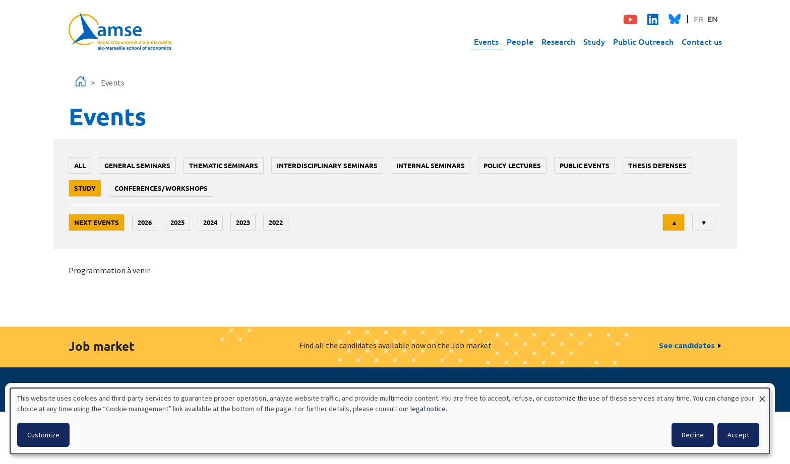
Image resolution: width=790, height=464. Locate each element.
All (80, 165)
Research (558, 41)
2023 (243, 222)
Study (594, 41)
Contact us (702, 41)
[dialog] (390, 421)
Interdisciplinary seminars (327, 165)
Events (486, 41)
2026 (145, 222)
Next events (96, 222)
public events (585, 165)
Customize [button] (43, 434)
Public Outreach (643, 41)
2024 (210, 222)
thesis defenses (657, 165)
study (85, 188)
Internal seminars (430, 165)
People (520, 41)
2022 (276, 222)
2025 (177, 222)
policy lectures (512, 165)
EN (712, 18)
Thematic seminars (223, 165)
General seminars (137, 165)
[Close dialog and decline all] (762, 394)
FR (698, 18)
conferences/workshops (161, 188)
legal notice (428, 408)
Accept (738, 434)
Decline (693, 434)
